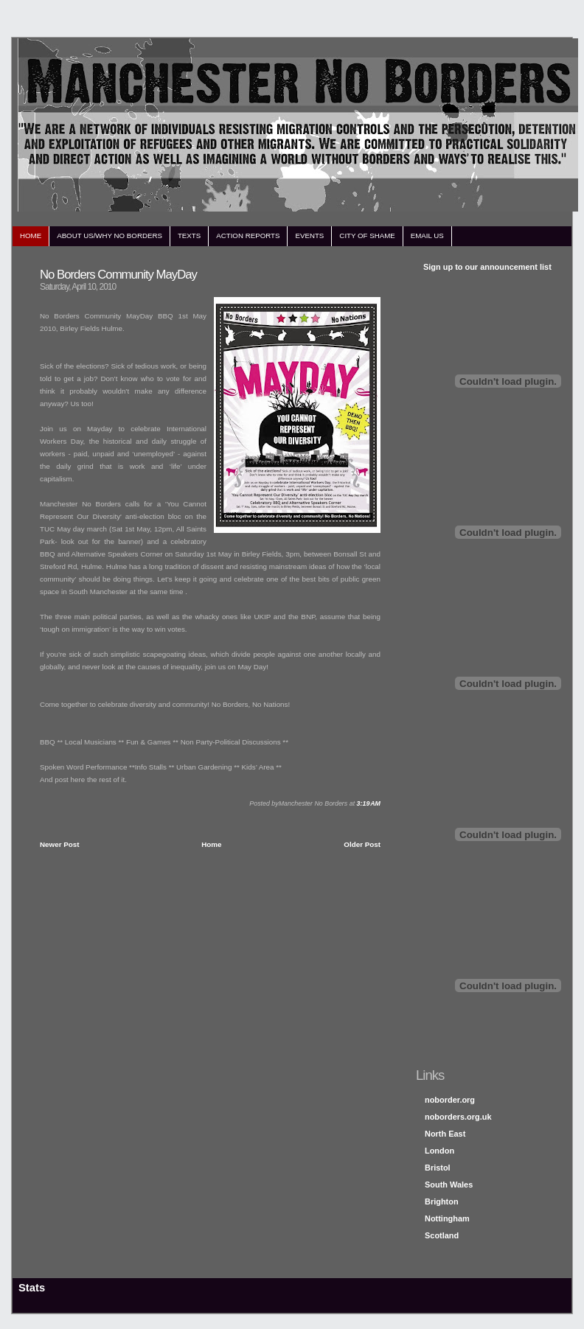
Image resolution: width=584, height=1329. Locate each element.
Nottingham (447, 1218)
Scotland (442, 1235)
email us (427, 235)
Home (211, 844)
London (439, 1150)
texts (189, 235)
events (309, 235)
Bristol (438, 1167)
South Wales (449, 1184)
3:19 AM (368, 803)
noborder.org (450, 1099)
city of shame (366, 235)
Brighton (442, 1201)
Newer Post (60, 844)
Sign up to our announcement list (487, 266)
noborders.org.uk (458, 1116)
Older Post (362, 844)
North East (445, 1133)
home (30, 235)
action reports (247, 235)
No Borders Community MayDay (118, 275)
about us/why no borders (109, 235)
